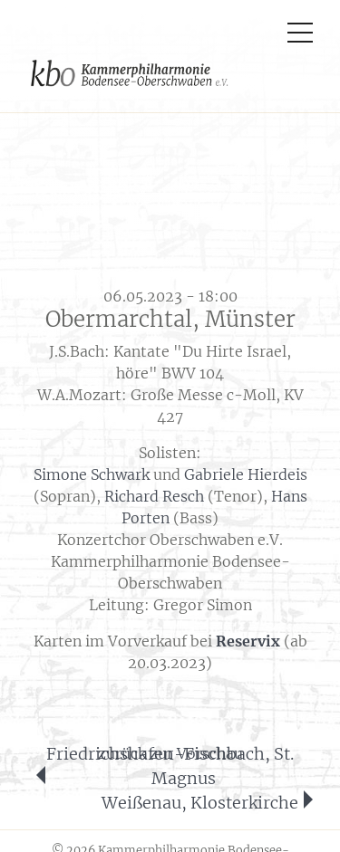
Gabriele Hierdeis (245, 474)
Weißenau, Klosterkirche (200, 802)
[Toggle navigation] (300, 22)
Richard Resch (154, 496)
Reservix (248, 641)
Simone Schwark (92, 474)
